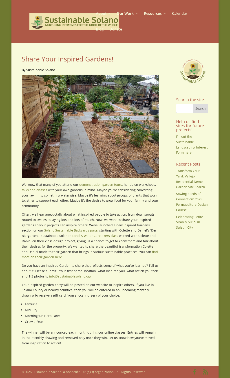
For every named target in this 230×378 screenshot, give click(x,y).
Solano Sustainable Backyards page (70, 230)
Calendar (179, 13)
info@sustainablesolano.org (70, 276)
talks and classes (34, 190)
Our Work (125, 13)
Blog (100, 29)
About (101, 13)
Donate (115, 29)
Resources (153, 13)
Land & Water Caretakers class (95, 236)
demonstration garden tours (100, 184)
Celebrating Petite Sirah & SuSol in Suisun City (189, 222)
